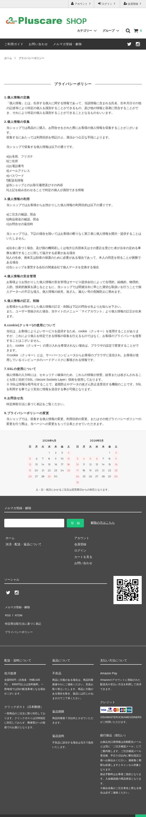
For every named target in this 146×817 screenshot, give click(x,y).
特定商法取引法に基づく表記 (23, 618)
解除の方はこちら (103, 522)
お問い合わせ (38, 44)
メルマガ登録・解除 (67, 44)
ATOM (17, 612)
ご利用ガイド (14, 44)
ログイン (107, 3)
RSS (7, 612)
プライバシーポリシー (19, 625)
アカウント (81, 3)
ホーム (8, 58)
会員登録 (133, 3)
